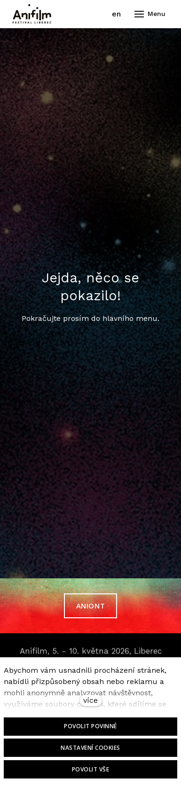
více (90, 700)
